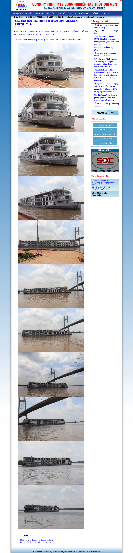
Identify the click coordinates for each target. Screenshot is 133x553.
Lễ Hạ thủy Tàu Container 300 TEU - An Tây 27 (105, 55)
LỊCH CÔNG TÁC (105, 130)
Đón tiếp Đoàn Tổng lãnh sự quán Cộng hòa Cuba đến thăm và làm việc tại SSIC (105, 97)
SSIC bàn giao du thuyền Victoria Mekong (36, 540)
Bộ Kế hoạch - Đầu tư (101, 187)
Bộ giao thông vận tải (100, 180)
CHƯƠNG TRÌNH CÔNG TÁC (105, 134)
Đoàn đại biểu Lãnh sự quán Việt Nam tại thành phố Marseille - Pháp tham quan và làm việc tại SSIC (106, 63)
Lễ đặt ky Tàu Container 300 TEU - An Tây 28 (106, 26)
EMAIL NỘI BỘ (105, 125)
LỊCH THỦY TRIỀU (105, 143)
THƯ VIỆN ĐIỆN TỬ (105, 139)
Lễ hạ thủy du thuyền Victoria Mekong (35, 542)
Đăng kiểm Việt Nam (100, 189)
